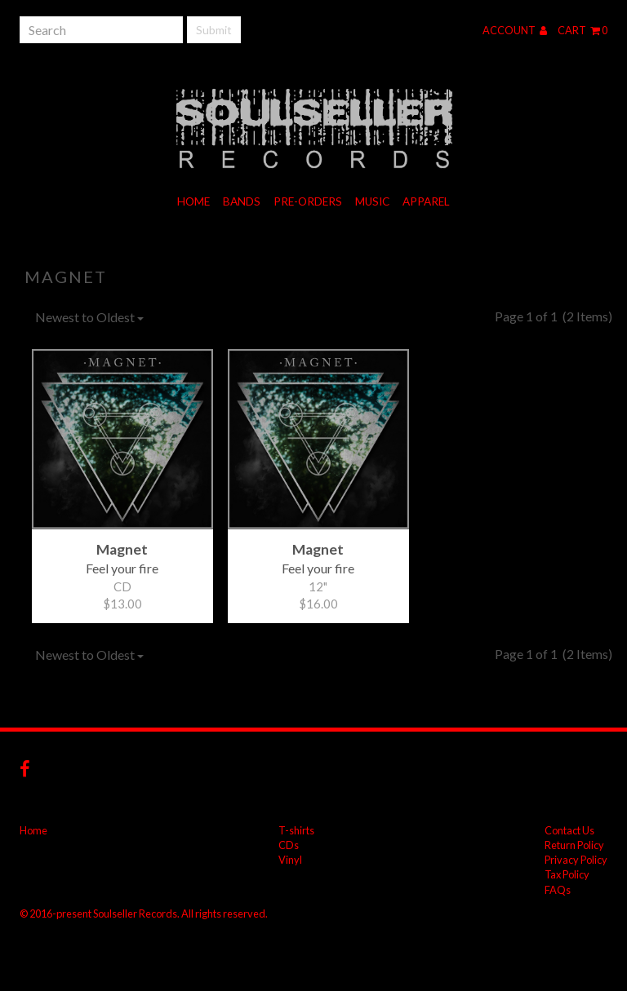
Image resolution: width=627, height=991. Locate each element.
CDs (288, 845)
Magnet (65, 276)
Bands (241, 201)
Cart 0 (582, 30)
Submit (214, 30)
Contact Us (569, 830)
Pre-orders (307, 201)
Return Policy (574, 845)
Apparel (426, 201)
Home (193, 201)
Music (372, 201)
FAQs (558, 889)
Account (514, 30)
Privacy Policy (576, 859)
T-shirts (296, 830)
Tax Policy (567, 874)
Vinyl (290, 859)
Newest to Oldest (89, 317)
